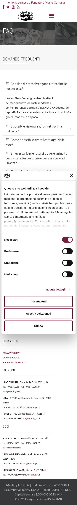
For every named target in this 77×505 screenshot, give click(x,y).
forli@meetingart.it (31, 418)
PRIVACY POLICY (11, 353)
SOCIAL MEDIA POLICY (14, 362)
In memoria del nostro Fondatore (34, 2)
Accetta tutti (39, 301)
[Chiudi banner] (71, 175)
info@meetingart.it (12, 391)
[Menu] (50, 15)
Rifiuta (38, 325)
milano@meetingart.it (30, 407)
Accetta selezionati (38, 313)
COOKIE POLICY (11, 357)
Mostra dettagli (55, 289)
